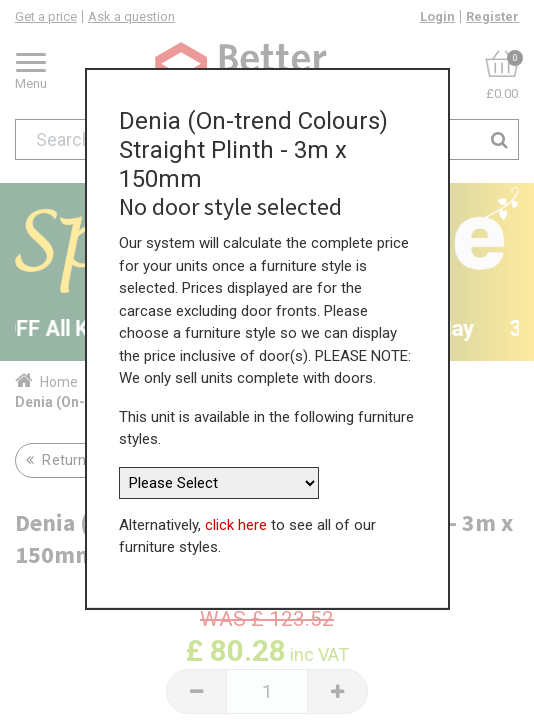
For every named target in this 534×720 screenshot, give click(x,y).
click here (236, 521)
